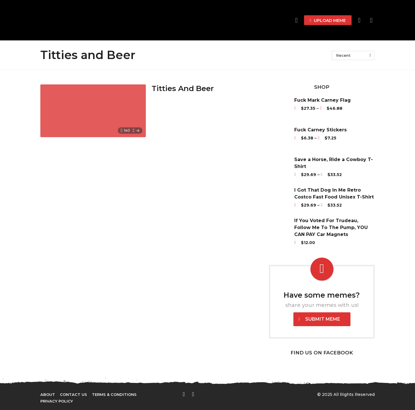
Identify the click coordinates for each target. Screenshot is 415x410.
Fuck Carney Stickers (320, 130)
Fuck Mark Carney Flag (322, 100)
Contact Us (73, 394)
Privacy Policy (56, 401)
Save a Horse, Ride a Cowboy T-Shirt (333, 163)
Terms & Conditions (114, 394)
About (47, 394)
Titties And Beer (183, 88)
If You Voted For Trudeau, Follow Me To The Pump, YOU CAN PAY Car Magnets (331, 227)
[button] (359, 20)
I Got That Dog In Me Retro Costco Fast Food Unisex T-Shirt (334, 193)
